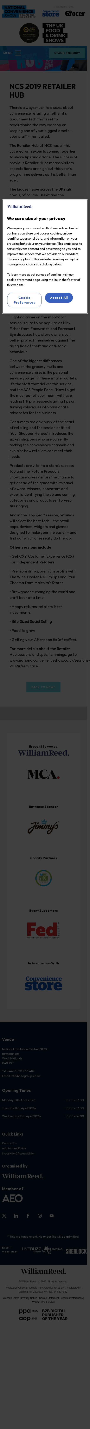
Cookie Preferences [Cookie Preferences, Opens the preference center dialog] (25, 300)
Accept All (59, 298)
